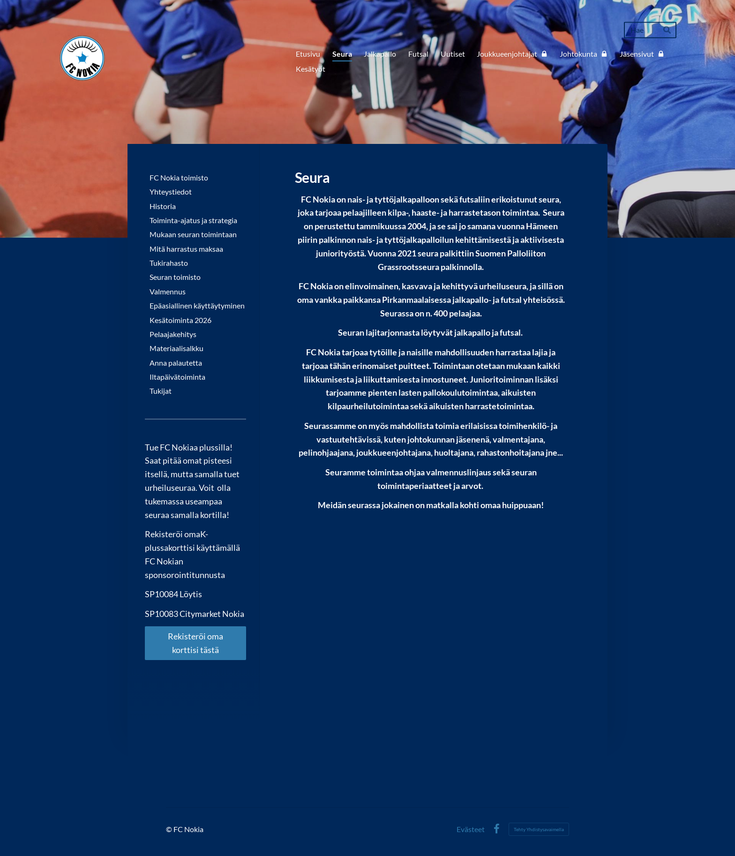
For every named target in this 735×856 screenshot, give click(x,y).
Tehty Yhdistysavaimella (539, 829)
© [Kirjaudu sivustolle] (169, 829)
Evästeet (471, 829)
